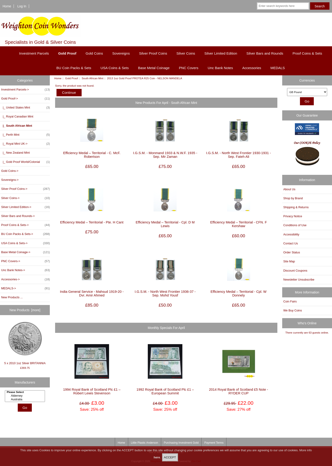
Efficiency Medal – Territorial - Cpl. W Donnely (238, 293)
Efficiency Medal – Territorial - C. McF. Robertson (91, 154)
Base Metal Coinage (154, 68)
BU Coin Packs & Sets (73, 68)
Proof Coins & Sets (307, 53)
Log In (21, 6)
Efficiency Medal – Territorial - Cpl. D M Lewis (165, 224)
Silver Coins (185, 53)
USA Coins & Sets (115, 68)
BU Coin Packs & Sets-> (25, 234)
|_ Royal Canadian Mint (17, 116)
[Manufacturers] (25, 396)
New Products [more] (24, 310)
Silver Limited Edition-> (25, 207)
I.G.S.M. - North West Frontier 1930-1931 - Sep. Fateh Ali (238, 154)
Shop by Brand (293, 198)
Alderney (25, 396)
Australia (25, 399)
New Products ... (12, 297)
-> (25, 98)
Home (7, 6)
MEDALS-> (25, 288)
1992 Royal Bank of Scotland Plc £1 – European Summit (165, 391)
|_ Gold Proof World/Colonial (25, 162)
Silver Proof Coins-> (25, 189)
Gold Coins (94, 53)
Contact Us (290, 243)
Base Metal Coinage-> (25, 252)
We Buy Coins (292, 310)
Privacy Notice (292, 216)
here (157, 459)
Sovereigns (121, 53)
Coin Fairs (290, 301)
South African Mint (92, 78)
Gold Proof (71, 78)
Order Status (291, 252)
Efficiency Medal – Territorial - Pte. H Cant (92, 222)
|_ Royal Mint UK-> (25, 144)
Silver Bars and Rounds (264, 53)
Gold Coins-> (9, 171)
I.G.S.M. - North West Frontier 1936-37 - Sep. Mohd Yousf (165, 293)
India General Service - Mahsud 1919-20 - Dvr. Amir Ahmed (92, 293)
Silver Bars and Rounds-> (18, 216)
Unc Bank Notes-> (25, 270)
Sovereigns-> (9, 180)
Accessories (251, 68)
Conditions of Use (295, 225)
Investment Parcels (34, 53)
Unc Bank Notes (220, 68)
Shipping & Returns (296, 207)
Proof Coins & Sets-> (25, 225)
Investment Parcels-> (25, 89)
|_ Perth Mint (25, 135)
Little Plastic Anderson (144, 442)
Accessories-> (25, 279)
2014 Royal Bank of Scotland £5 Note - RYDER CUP (238, 391)
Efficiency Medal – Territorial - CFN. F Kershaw (238, 224)
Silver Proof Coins (153, 53)
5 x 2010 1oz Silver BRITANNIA (25, 343)
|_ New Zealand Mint (15, 152)
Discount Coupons (295, 270)
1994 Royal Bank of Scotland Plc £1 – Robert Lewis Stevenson (92, 391)
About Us (289, 189)
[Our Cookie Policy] (307, 155)
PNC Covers (188, 68)
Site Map (289, 261)
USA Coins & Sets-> (25, 243)
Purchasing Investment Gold (181, 442)
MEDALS (277, 68)
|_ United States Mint (25, 107)
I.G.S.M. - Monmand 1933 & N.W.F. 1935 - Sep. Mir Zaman (165, 154)
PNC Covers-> (25, 261)
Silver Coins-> (25, 198)
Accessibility (291, 234)
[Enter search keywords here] (283, 6)
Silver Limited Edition (221, 53)
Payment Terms (213, 442)
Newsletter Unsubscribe (298, 279)
